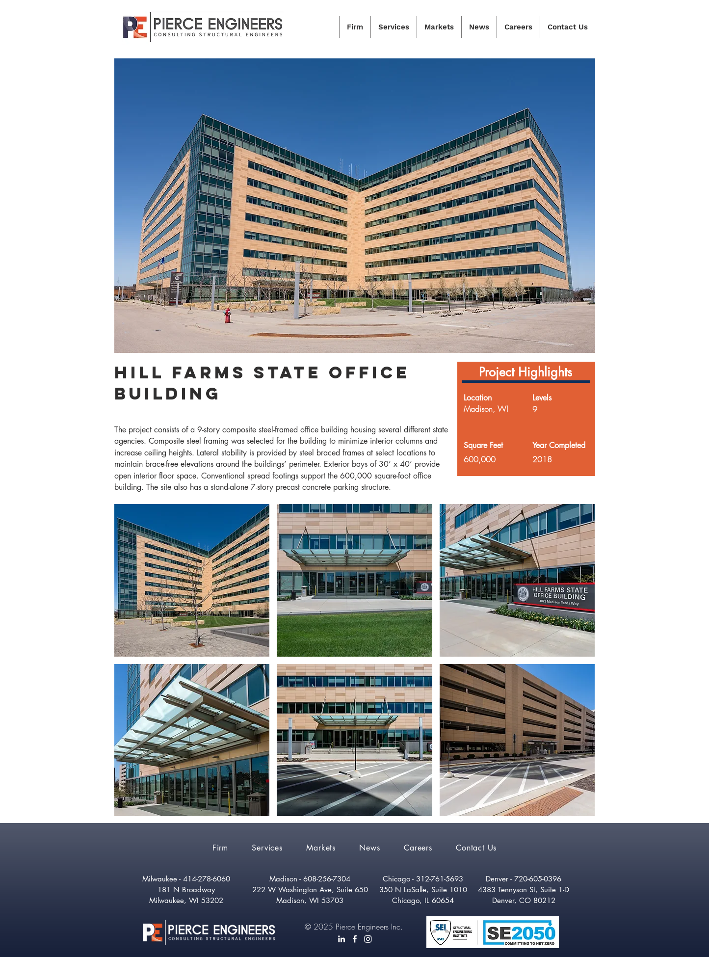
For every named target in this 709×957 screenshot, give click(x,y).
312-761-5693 (439, 878)
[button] (192, 580)
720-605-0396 (537, 878)
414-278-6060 (206, 878)
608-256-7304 (326, 878)
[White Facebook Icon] (355, 939)
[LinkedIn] (341, 939)
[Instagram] (368, 939)
